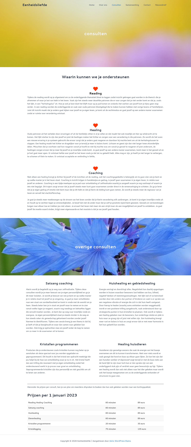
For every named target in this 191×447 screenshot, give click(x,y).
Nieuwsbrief (161, 4)
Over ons (106, 4)
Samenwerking (134, 4)
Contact (148, 4)
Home (95, 4)
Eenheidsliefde (34, 5)
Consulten (119, 4)
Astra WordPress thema (120, 440)
